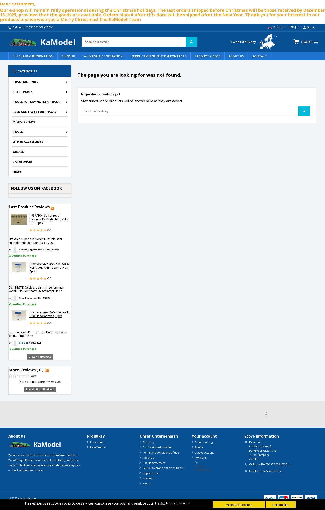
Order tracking (203, 442)
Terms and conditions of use (160, 452)
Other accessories (28, 142)
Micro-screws (24, 122)
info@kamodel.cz (272, 471)
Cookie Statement (153, 463)
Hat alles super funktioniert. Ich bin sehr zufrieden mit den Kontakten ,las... (35, 241)
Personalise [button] (280, 504)
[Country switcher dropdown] (256, 42)
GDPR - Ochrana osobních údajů (163, 468)
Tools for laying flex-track (36, 102)
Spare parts (23, 92)
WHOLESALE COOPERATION (103, 56)
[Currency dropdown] (294, 27)
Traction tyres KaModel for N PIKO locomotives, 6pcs (49, 314)
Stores (146, 483)
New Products (98, 447)
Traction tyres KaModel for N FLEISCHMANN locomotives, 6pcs (49, 267)
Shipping (68, 56)
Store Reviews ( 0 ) (26, 369)
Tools (18, 132)
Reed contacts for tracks (34, 112)
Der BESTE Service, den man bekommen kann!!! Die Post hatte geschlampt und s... (36, 289)
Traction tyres (25, 82)
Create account (204, 452)
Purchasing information (33, 56)
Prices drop (97, 442)
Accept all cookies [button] (238, 504)
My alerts (200, 457)
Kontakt (259, 56)
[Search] (139, 42)
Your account (204, 436)
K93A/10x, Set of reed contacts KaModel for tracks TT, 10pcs (48, 219)
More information (178, 503)
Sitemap (147, 478)
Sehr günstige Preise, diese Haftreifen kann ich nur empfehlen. (38, 334)
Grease (18, 152)
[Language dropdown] (277, 27)
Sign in (198, 447)
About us (236, 56)
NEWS (17, 172)
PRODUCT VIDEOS (207, 56)
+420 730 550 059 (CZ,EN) (37, 27)
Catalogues (23, 161)
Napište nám (150, 473)
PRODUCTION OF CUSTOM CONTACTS (158, 56)
